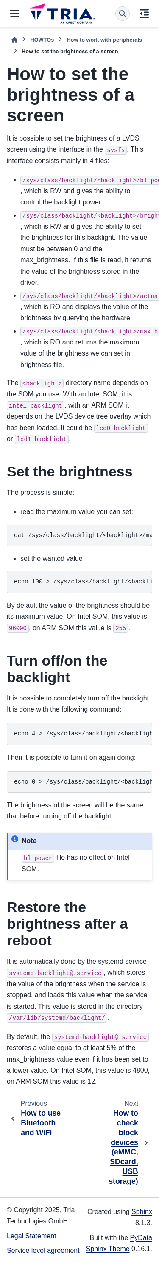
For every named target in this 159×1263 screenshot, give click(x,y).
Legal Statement (31, 1236)
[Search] (122, 13)
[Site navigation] (14, 13)
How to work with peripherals (104, 40)
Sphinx (141, 1211)
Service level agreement (43, 1250)
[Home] (14, 39)
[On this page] (144, 13)
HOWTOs (42, 40)
